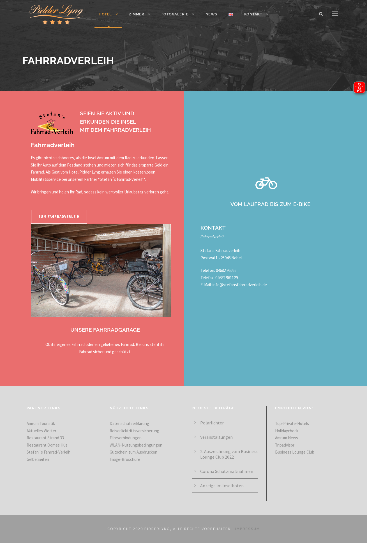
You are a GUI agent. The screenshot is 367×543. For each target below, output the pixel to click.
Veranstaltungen (216, 437)
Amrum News (286, 437)
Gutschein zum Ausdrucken (133, 452)
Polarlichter (212, 423)
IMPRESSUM (247, 528)
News (211, 14)
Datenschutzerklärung (129, 423)
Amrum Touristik (41, 423)
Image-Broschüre (125, 459)
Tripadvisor (284, 445)
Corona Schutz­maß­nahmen (226, 471)
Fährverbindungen (126, 437)
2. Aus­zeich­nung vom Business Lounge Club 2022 (229, 454)
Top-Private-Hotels (292, 423)
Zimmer (136, 14)
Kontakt (253, 14)
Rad (128, 157)
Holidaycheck (286, 430)
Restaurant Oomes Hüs (47, 445)
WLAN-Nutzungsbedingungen (136, 445)
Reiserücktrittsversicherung (134, 430)
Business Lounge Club (294, 452)
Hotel (105, 14)
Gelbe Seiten (38, 459)
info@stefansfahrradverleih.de (240, 284)
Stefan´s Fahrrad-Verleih (122, 179)
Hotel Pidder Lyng (84, 172)
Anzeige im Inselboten (222, 485)
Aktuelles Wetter (41, 430)
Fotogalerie (174, 14)
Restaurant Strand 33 (45, 437)
